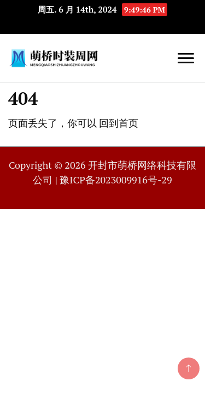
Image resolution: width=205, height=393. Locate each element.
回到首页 (118, 122)
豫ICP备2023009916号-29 (116, 179)
